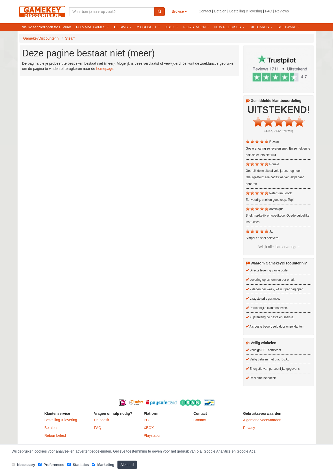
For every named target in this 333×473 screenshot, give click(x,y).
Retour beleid (55, 435)
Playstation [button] (196, 27)
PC (146, 420)
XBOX (149, 428)
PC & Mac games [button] (92, 27)
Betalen (220, 11)
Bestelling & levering (245, 11)
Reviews (282, 11)
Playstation (152, 435)
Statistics (78, 465)
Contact (205, 11)
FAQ (268, 11)
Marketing (103, 465)
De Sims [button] (122, 27)
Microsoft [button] (148, 27)
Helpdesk (101, 420)
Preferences (51, 465)
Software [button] (289, 27)
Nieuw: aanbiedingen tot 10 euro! (46, 27)
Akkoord (127, 465)
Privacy (249, 428)
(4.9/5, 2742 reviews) (278, 131)
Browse (179, 11)
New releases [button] (229, 27)
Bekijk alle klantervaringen (278, 247)
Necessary (23, 465)
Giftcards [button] (261, 27)
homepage (104, 68)
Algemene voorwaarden (262, 420)
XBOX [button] (171, 27)
